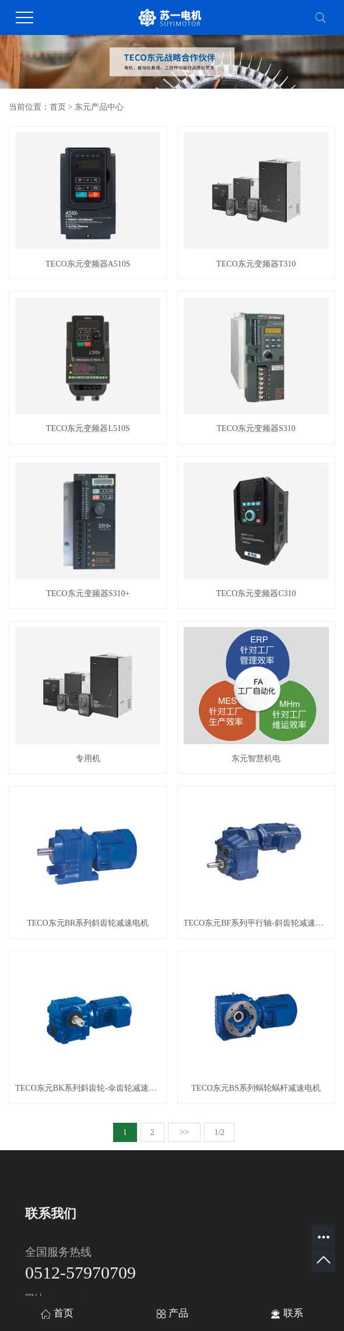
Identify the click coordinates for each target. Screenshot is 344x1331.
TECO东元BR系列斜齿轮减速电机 (88, 923)
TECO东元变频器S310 (255, 428)
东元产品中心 (99, 107)
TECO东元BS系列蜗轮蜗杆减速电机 (256, 1088)
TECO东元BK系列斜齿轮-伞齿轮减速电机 (87, 1088)
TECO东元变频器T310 (256, 264)
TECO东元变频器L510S (88, 428)
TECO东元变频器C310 (256, 593)
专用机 (88, 758)
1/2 (219, 1132)
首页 (58, 107)
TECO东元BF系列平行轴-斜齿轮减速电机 (256, 923)
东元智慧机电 (255, 758)
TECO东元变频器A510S (87, 264)
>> (184, 1132)
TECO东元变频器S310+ (87, 593)
